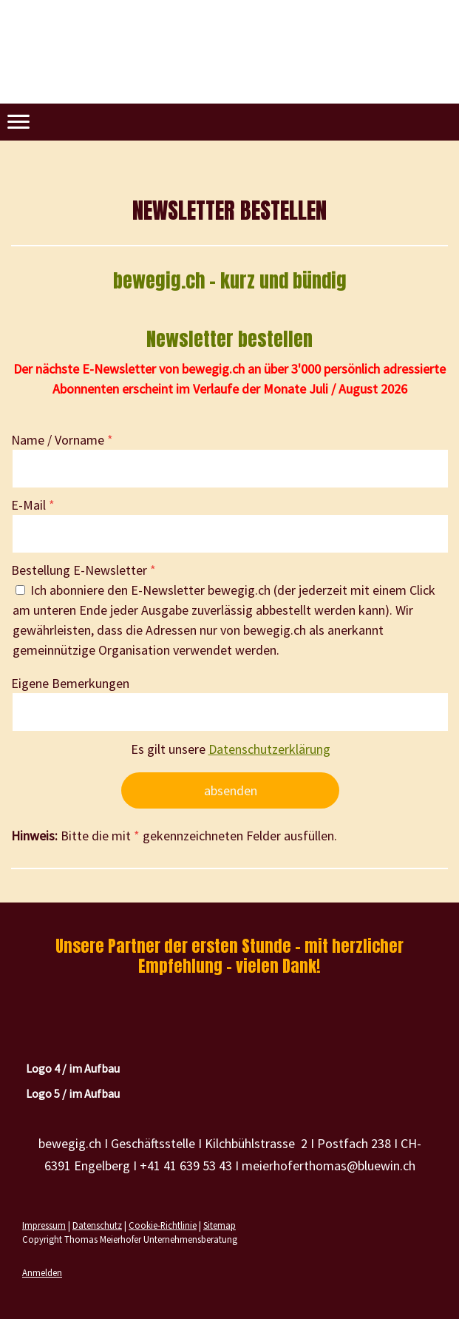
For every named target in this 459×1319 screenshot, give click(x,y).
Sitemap (219, 1225)
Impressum (44, 1225)
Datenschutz (97, 1225)
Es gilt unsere (230, 749)
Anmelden (42, 1272)
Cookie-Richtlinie (163, 1225)
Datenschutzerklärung (269, 749)
